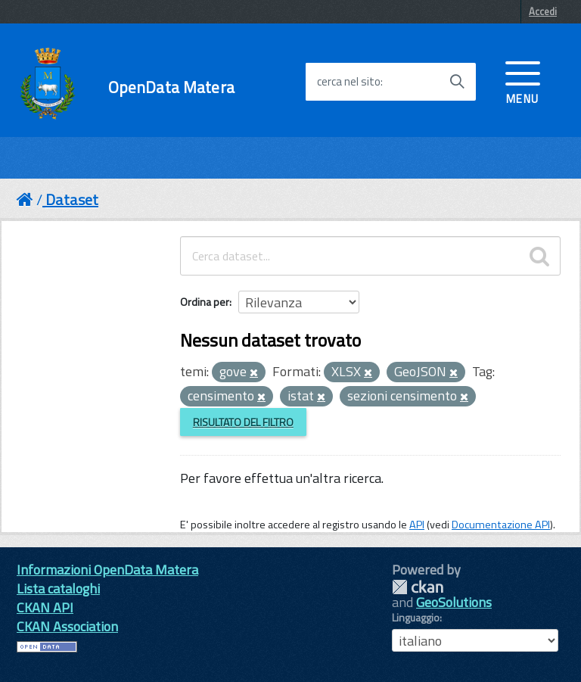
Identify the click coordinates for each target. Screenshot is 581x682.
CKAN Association (67, 626)
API (416, 524)
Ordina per (204, 302)
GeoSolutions (454, 602)
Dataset (71, 199)
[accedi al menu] (522, 81)
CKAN (417, 587)
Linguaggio (416, 617)
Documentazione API (501, 524)
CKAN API (45, 607)
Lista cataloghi (58, 588)
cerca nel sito (349, 81)
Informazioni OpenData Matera (107, 569)
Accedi (543, 11)
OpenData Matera (171, 87)
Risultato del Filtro (243, 422)
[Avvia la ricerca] (457, 82)
